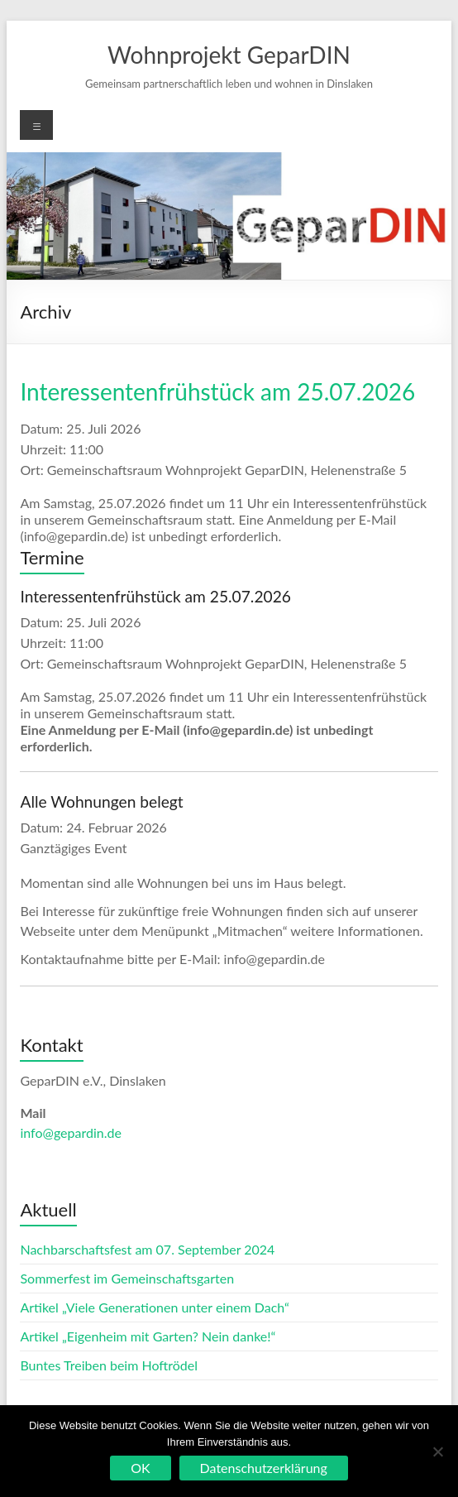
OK (140, 1467)
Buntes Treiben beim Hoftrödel (109, 1365)
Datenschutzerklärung (263, 1467)
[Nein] (437, 1451)
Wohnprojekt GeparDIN (229, 55)
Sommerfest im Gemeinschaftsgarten (127, 1278)
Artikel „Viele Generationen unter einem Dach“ (154, 1307)
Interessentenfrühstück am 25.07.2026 (217, 391)
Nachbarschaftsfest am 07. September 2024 (147, 1249)
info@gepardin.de (70, 1132)
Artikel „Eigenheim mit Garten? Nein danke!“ (147, 1336)
